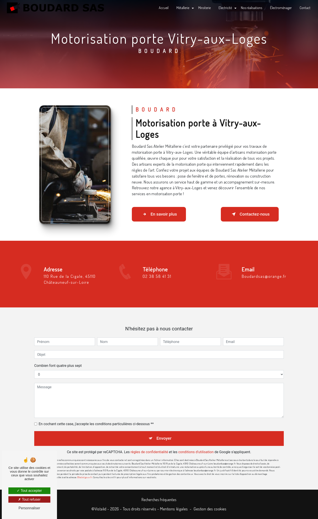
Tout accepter (29, 490)
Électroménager (281, 8)
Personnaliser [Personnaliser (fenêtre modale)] (29, 508)
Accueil (163, 8)
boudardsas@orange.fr (264, 270)
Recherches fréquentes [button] (159, 499)
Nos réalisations (251, 8)
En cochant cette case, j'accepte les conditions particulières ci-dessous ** (96, 418)
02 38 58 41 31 (157, 282)
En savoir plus (159, 214)
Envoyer (164, 432)
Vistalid (100, 508)
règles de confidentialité (149, 446)
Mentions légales (174, 508)
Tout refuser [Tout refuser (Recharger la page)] (29, 499)
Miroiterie (204, 8)
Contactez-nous (250, 214)
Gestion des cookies (209, 508)
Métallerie (182, 8)
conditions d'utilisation (196, 446)
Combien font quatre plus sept (58, 360)
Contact (305, 8)
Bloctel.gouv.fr (84, 471)
